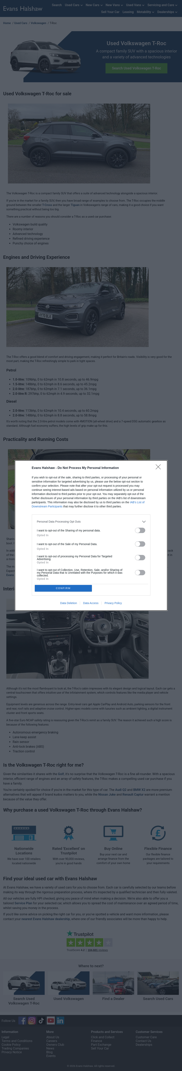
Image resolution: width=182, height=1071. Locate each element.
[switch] (140, 530)
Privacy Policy (113, 603)
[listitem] (91, 521)
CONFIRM (63, 588)
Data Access (90, 603)
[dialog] (91, 535)
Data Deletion (68, 603)
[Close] (159, 467)
